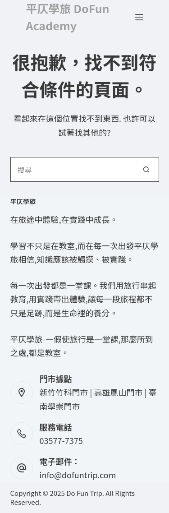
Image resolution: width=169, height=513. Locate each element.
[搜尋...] (72, 169)
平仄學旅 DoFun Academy (68, 16)
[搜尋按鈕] (146, 169)
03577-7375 (61, 440)
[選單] (139, 17)
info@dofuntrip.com (78, 475)
